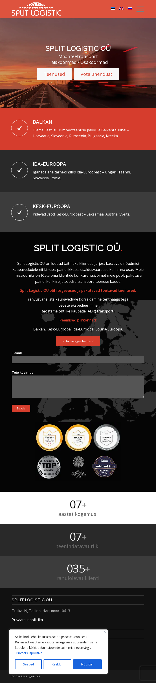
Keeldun (57, 664)
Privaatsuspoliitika (29, 653)
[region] (58, 651)
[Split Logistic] (65, 9)
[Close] (105, 632)
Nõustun (87, 664)
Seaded (28, 664)
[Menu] (138, 9)
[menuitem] (138, 9)
